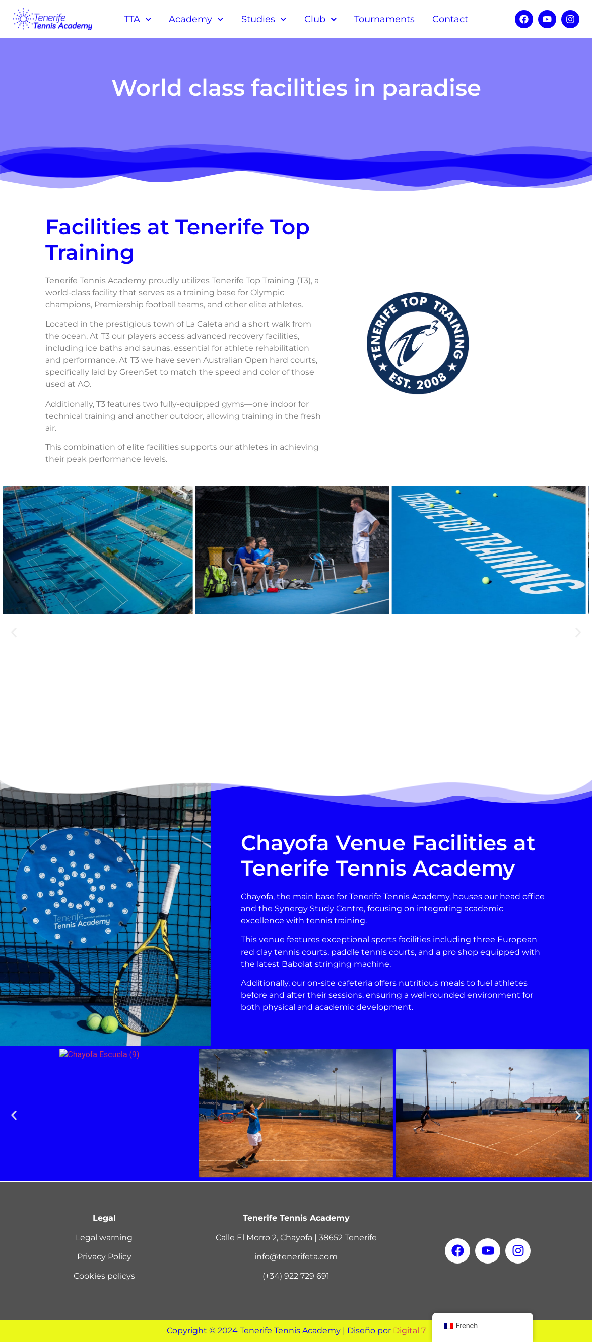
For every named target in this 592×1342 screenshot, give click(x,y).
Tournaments (384, 19)
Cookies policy (102, 1276)
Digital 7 (409, 1330)
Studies (264, 19)
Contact (450, 19)
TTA (138, 19)
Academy (196, 19)
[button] (14, 632)
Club (320, 19)
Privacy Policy (104, 1256)
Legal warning (104, 1237)
